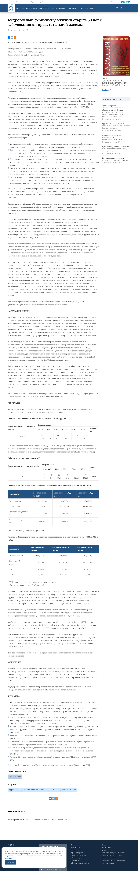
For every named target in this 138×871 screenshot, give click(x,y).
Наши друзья (106, 847)
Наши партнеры (25, 2)
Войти (127, 8)
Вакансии (73, 8)
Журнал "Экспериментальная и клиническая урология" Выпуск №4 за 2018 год (42, 789)
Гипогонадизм (15, 776)
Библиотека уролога (78, 858)
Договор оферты (108, 863)
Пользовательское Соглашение (113, 860)
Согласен (10, 862)
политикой (9, 858)
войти (46, 819)
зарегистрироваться (61, 819)
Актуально (83, 8)
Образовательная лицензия (80, 863)
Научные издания (59, 8)
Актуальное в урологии (79, 855)
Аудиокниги (75, 860)
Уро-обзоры (44, 8)
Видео (104, 845)
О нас (18, 2)
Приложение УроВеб (37, 2)
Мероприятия (31, 8)
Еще (92, 8)
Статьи (73, 850)
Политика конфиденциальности (113, 853)
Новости (20, 8)
